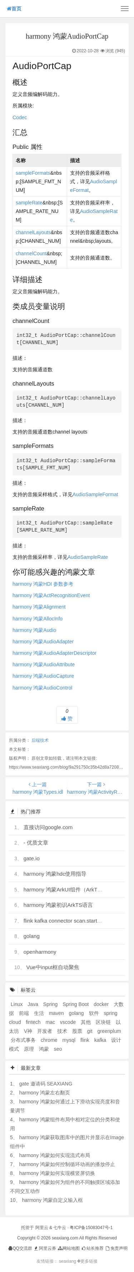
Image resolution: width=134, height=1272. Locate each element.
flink (85, 1040)
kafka (101, 1040)
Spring (51, 1004)
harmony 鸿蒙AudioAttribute (44, 664)
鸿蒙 (44, 1049)
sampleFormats (33, 173)
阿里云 (41, 1227)
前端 (24, 1013)
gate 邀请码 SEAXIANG (46, 1084)
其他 (86, 1022)
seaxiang (68, 1261)
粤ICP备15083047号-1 (91, 1227)
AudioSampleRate (88, 557)
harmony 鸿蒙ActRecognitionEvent (51, 595)
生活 (39, 1013)
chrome (50, 1040)
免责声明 (116, 1248)
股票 (78, 1031)
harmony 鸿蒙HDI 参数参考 (43, 584)
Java (33, 1004)
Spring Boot (76, 1004)
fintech (34, 1022)
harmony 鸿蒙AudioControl (42, 688)
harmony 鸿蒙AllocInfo (38, 619)
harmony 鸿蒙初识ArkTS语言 (58, 905)
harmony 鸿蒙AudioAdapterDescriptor (54, 653)
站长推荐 (92, 1248)
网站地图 (68, 1248)
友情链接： (47, 1261)
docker (102, 1004)
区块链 (104, 1022)
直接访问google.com (48, 827)
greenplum (109, 1031)
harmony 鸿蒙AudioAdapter (43, 641)
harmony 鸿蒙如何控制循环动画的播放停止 (67, 1164)
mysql (69, 1040)
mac (51, 1022)
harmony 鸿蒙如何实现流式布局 (54, 1155)
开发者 (45, 1031)
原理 (29, 1049)
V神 (29, 1031)
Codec (20, 117)
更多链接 (87, 1261)
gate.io (32, 858)
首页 (14, 8)
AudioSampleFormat (95, 494)
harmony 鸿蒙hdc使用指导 (55, 874)
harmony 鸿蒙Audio (34, 630)
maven (57, 1013)
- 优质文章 (36, 843)
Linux (17, 1004)
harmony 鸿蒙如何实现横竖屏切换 (57, 1173)
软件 (94, 1013)
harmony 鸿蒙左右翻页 (44, 1093)
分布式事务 (24, 1040)
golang (32, 936)
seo (58, 1049)
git (90, 1031)
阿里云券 (44, 1248)
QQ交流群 (20, 1248)
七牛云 (59, 1227)
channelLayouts (33, 232)
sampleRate (29, 202)
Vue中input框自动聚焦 (52, 967)
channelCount (31, 253)
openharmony (40, 952)
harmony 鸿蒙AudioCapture (43, 676)
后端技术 (40, 740)
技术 (63, 1031)
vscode (68, 1022)
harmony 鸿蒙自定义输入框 (52, 1200)
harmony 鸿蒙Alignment (39, 607)
